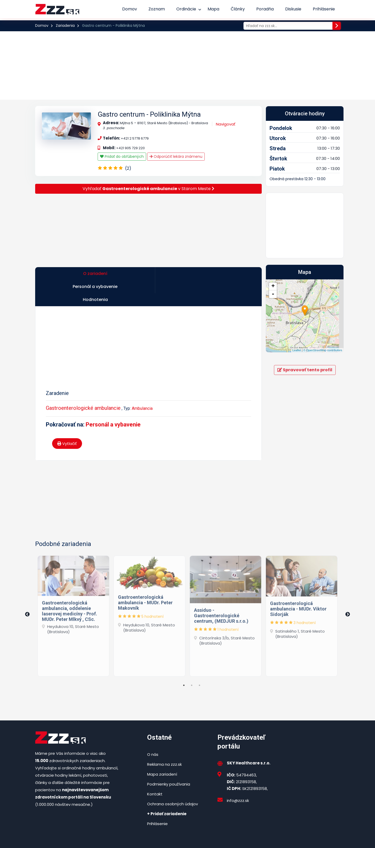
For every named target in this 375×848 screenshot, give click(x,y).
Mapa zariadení (162, 749)
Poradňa (265, 9)
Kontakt (154, 769)
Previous (27, 590)
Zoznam (156, 9)
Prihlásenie (324, 9)
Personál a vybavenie (113, 400)
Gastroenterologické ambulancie (83, 383)
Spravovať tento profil (304, 370)
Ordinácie (186, 9)
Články (238, 9)
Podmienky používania (168, 759)
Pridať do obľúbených (122, 156)
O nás (152, 729)
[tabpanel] (73, 590)
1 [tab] (183, 660)
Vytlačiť (67, 419)
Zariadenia (65, 25)
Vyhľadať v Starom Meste (148, 189)
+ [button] (273, 286)
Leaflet (296, 350)
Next (347, 590)
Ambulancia (142, 383)
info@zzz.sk (238, 775)
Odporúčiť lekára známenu (175, 156)
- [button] (273, 294)
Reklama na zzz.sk (164, 739)
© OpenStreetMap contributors (322, 350)
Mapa (213, 9)
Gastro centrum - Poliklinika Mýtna (149, 114)
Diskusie (293, 9)
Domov (129, 9)
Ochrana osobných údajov (172, 779)
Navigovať (225, 124)
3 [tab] (199, 660)
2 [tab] (191, 660)
